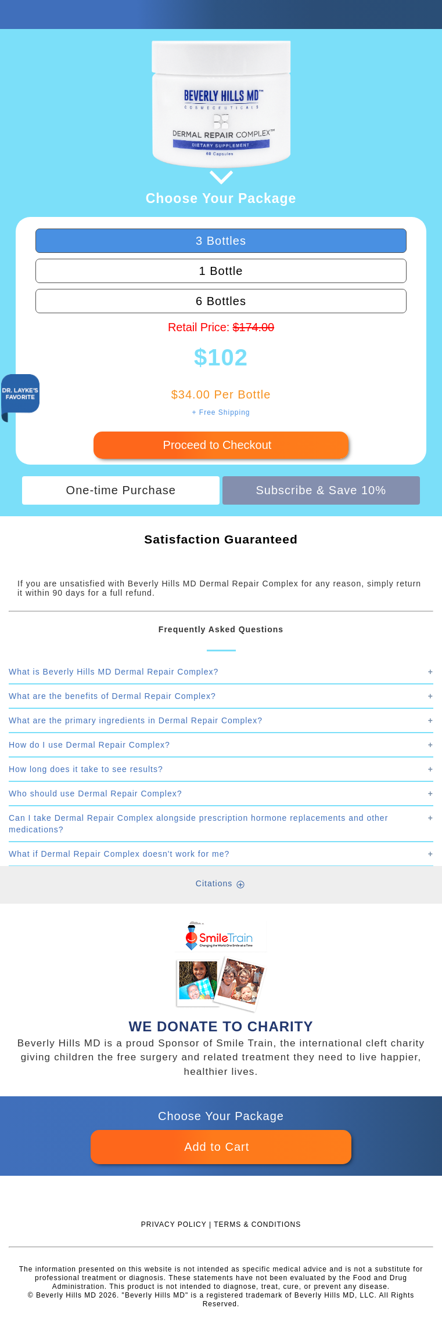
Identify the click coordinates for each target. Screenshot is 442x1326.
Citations (214, 883)
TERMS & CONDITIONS (257, 1224)
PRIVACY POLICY (174, 1224)
